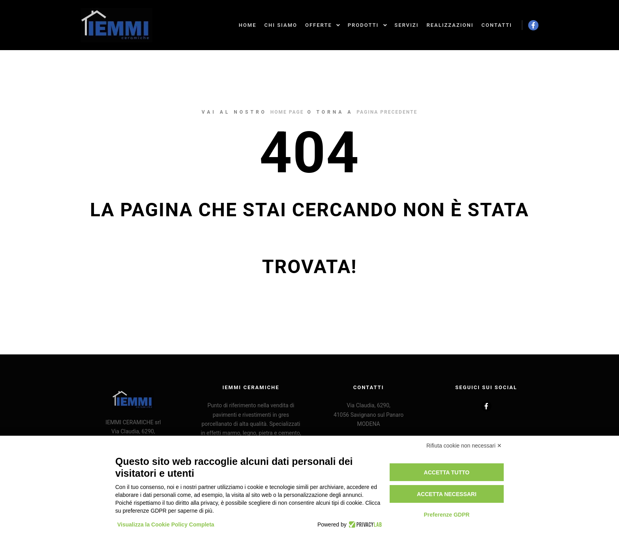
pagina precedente (386, 112)
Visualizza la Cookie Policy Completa (165, 524)
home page (287, 112)
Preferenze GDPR (446, 514)
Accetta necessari (446, 494)
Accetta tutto (447, 472)
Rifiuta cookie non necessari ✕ (464, 445)
